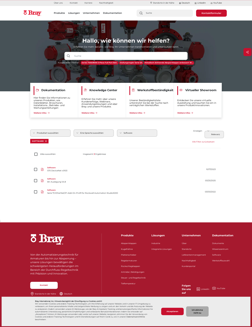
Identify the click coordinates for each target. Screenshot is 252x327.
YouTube (216, 3)
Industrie (155, 243)
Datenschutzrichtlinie (135, 317)
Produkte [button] (59, 13)
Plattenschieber (128, 255)
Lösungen (158, 235)
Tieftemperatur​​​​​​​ (128, 283)
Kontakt (74, 3)
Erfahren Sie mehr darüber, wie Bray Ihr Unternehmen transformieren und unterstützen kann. (126, 46)
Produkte (127, 235)
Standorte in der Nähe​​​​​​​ (162, 3)
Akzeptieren (172, 311)
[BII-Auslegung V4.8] (126, 180)
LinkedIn (200, 3)
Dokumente (218, 243)
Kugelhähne (127, 249)
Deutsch (186, 3)
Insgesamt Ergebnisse (94, 154)
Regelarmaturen (129, 260)
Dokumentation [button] (112, 13)
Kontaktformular (211, 13)
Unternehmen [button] (91, 13)
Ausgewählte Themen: (69, 62)
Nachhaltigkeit (106, 3)
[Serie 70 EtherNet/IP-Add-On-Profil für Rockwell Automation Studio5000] (126, 192)
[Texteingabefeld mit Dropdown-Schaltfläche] (129, 56)
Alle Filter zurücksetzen (203, 142)
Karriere (88, 3)
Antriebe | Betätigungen (132, 272)
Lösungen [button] (74, 13)
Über (184, 243)
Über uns (58, 3)
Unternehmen (191, 235)
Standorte (186, 249)
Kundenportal (188, 266)
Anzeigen (197, 131)
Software (39, 141)
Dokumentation (222, 235)
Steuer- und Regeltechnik (133, 278)
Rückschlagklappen (130, 266)
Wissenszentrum (220, 249)
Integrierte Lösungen (161, 249)
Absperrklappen (128, 243)
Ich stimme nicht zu (197, 311)
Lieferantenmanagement (194, 255)
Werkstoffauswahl (221, 260)
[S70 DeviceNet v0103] (126, 169)
